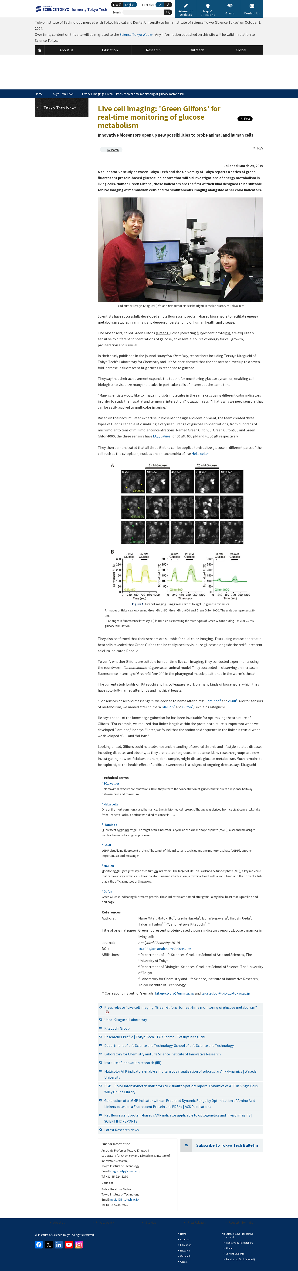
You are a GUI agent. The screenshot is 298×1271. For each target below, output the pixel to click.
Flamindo (213, 701)
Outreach (185, 1256)
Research (113, 150)
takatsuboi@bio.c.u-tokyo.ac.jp (225, 993)
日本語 (117, 5)
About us (59, 1222)
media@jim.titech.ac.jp (124, 1199)
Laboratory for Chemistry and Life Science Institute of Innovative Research (162, 1054)
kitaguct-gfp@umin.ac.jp (174, 993)
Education (185, 1245)
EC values (162, 436)
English (129, 5)
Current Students (235, 1253)
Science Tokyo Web (134, 34)
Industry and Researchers (239, 1242)
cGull (232, 701)
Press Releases (197, 1222)
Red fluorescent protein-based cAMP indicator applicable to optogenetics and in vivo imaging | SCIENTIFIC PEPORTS (178, 1118)
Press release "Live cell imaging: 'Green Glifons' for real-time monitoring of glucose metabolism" (180, 1009)
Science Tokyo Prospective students (239, 1235)
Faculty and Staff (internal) (240, 1259)
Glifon (187, 707)
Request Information (242, 1222)
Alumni (229, 1248)
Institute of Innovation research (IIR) (132, 1062)
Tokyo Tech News (62, 94)
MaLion (168, 707)
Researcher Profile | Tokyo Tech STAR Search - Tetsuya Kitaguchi (154, 1037)
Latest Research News (121, 1129)
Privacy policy (105, 1222)
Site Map (150, 1222)
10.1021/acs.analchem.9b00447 (162, 948)
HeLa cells (200, 453)
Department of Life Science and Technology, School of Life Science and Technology (169, 1045)
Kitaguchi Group (117, 1028)
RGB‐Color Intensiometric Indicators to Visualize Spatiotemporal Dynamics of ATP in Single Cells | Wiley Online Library (182, 1089)
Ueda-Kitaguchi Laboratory (125, 1019)
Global (183, 1261)
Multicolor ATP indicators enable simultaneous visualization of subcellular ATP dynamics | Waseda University (180, 1074)
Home (39, 94)
